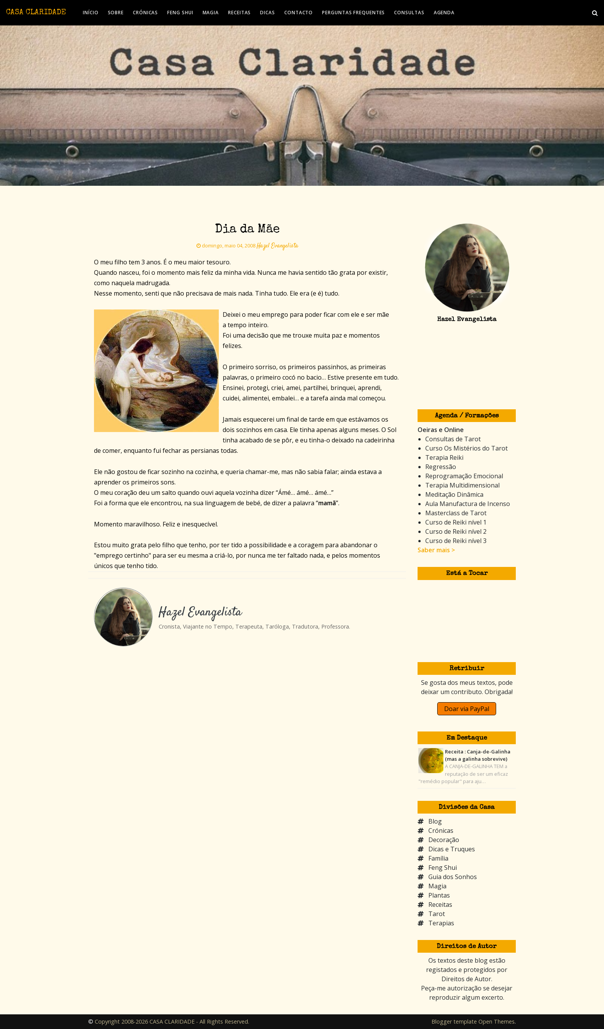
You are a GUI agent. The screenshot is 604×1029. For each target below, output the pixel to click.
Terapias (441, 923)
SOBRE (116, 12)
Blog (435, 821)
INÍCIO (90, 12)
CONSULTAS (409, 12)
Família (438, 858)
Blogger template (454, 1021)
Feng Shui (442, 867)
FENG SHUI (180, 12)
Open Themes (496, 1021)
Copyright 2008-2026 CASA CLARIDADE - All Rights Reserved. (172, 1021)
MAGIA (211, 12)
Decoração (443, 840)
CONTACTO (298, 12)
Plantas (439, 895)
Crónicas (440, 830)
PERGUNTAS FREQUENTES (353, 12)
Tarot (436, 914)
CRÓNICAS (145, 12)
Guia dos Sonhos (452, 877)
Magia (437, 886)
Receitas (440, 904)
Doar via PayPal (466, 708)
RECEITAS (239, 12)
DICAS (267, 12)
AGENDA (444, 12)
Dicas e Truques (451, 849)
